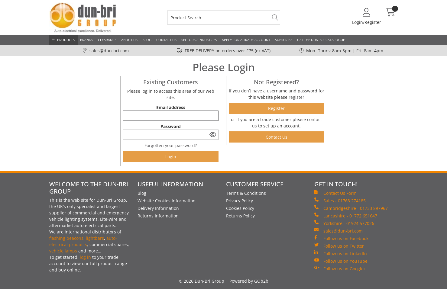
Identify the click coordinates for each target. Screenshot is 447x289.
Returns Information (158, 216)
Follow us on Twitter (339, 246)
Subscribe (283, 39)
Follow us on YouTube (341, 261)
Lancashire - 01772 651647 (345, 216)
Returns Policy (240, 216)
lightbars (95, 238)
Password (170, 126)
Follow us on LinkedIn (340, 253)
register (296, 97)
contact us (276, 137)
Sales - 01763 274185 (340, 200)
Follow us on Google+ (340, 268)
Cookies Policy (240, 208)
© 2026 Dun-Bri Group (201, 281)
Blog (146, 39)
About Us (129, 39)
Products (66, 39)
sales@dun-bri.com (109, 50)
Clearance (107, 39)
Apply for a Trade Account (246, 39)
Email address (170, 107)
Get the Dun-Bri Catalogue (321, 39)
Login (170, 156)
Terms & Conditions (246, 193)
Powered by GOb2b (248, 281)
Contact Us (166, 39)
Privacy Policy (239, 201)
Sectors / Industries (199, 39)
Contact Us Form (335, 193)
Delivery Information (158, 208)
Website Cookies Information (167, 201)
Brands (86, 39)
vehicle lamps (63, 251)
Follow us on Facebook (341, 238)
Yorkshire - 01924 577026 (344, 223)
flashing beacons (66, 238)
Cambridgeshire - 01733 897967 (351, 208)
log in (85, 257)
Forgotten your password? (170, 145)
